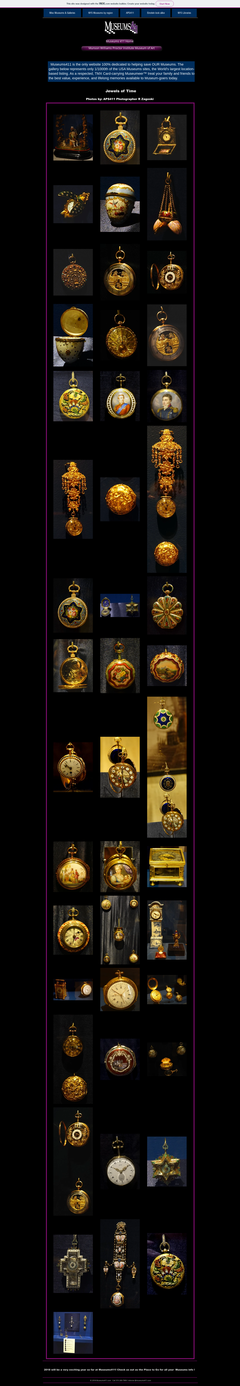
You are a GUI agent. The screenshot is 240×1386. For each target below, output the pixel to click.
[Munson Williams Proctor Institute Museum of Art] (121, 48)
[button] (62, 13)
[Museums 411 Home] (120, 41)
